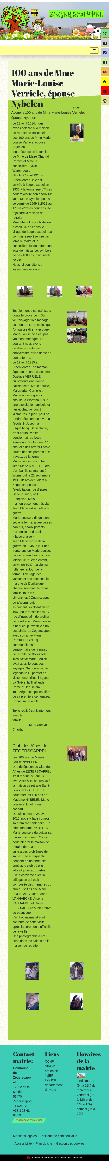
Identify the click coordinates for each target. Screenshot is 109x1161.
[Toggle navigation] (94, 51)
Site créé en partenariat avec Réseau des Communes (54, 1157)
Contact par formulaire (29, 1120)
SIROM (50, 1066)
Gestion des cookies (70, 1143)
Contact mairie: (22, 1057)
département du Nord (54, 1087)
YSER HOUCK (50, 1078)
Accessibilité (23, 1143)
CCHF (49, 1061)
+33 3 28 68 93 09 (21, 1113)
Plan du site (44, 1143)
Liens (52, 1054)
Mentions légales (25, 1136)
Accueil (16, 112)
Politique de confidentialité (59, 1136)
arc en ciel (52, 1071)
